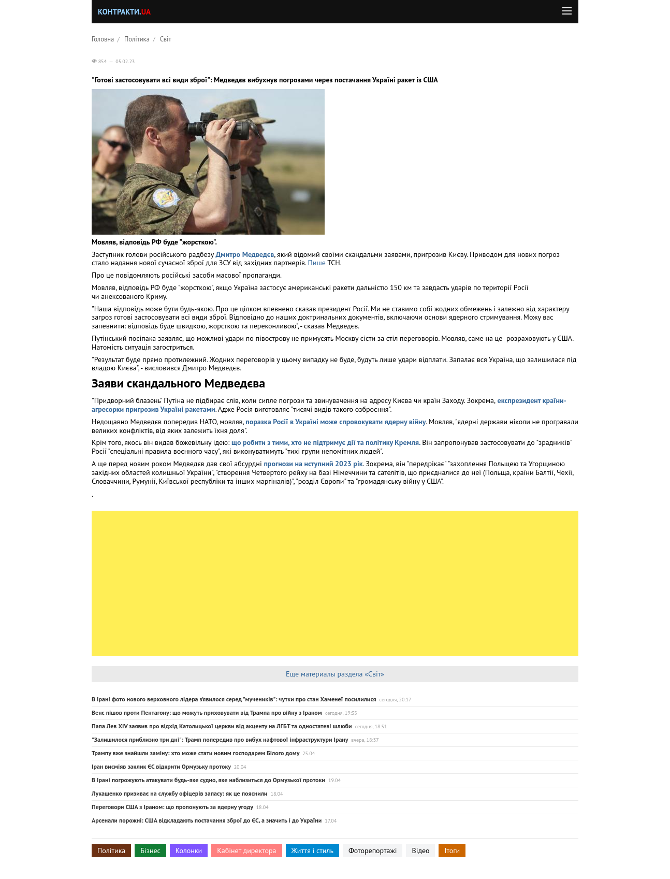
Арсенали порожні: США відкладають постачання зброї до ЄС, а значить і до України (207, 820)
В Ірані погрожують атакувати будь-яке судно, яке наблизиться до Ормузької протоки (208, 780)
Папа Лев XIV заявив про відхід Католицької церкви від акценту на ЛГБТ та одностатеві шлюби (222, 726)
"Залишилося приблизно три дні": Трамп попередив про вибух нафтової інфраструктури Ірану (220, 739)
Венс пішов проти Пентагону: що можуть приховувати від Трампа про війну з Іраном (207, 712)
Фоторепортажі (372, 850)
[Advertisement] (335, 583)
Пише (318, 262)
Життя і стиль (312, 850)
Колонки (189, 850)
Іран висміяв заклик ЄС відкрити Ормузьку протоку (161, 766)
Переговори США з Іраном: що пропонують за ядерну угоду (172, 807)
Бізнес (150, 850)
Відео (420, 850)
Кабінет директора (246, 850)
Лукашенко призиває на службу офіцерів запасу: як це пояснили (179, 793)
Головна (103, 39)
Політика (137, 39)
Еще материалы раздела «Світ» (335, 674)
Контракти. (124, 12)
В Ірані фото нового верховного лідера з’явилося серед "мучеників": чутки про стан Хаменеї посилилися (234, 699)
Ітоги (452, 850)
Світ (165, 39)
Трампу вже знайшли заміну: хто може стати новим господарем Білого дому (195, 753)
